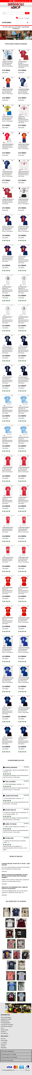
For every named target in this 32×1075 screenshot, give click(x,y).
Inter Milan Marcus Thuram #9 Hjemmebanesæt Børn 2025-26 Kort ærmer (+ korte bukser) (23, 741)
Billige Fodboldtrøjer (20, 1070)
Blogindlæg (3, 1047)
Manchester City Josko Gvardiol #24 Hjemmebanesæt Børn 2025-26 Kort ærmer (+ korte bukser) (23, 440)
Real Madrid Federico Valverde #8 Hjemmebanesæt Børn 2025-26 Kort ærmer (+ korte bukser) (23, 320)
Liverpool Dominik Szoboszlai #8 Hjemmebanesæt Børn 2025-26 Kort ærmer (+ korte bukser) (23, 500)
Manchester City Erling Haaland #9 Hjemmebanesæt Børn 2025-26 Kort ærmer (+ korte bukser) (7, 410)
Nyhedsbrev (4, 1044)
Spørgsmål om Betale (6, 1019)
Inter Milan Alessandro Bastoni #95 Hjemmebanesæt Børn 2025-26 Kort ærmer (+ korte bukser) (7, 741)
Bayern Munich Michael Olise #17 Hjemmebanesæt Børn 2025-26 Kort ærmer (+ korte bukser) (7, 620)
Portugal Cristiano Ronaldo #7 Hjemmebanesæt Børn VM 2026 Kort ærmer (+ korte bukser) (23, 64)
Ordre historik (4, 1040)
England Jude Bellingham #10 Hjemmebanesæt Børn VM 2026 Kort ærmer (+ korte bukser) (23, 119)
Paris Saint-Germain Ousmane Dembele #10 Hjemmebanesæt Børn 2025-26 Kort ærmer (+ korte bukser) (7, 350)
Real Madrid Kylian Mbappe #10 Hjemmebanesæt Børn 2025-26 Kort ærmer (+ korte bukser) (7, 289)
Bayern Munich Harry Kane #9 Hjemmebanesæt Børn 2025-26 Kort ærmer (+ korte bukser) (23, 590)
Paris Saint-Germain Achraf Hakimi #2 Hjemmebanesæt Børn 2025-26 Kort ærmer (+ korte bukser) (7, 380)
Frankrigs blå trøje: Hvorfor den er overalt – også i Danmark (16, 864)
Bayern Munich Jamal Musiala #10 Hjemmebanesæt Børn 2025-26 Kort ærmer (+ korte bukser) (7, 590)
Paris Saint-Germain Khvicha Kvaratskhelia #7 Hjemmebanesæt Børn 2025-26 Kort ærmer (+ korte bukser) (24, 380)
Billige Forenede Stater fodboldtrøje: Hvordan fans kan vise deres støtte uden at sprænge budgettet (15, 876)
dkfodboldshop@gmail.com (20, 1)
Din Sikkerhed (4, 1033)
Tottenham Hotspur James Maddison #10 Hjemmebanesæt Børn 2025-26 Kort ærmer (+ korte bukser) (15, 848)
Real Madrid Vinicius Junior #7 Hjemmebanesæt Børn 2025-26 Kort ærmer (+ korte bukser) (7, 320)
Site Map (3, 1045)
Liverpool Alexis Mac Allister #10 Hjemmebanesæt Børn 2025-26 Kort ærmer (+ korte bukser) (7, 500)
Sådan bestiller (4, 1030)
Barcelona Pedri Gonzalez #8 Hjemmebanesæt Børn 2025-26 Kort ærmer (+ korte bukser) (23, 259)
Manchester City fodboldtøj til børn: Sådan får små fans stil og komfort (15, 887)
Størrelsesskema (5, 1021)
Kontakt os (3, 1031)
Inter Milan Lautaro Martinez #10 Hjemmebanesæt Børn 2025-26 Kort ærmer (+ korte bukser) (7, 710)
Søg (27, 13)
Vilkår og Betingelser (6, 1017)
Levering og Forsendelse (7, 1024)
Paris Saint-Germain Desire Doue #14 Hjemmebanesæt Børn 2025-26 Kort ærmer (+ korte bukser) (23, 350)
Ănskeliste (4, 1042)
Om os (2, 1028)
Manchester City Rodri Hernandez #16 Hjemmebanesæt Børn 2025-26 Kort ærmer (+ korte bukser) (23, 410)
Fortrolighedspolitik (5, 1022)
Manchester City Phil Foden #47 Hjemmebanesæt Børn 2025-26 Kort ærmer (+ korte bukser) (7, 440)
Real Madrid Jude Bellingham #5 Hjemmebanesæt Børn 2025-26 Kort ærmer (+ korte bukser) (23, 289)
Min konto (3, 1038)
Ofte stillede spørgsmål (6, 1026)
